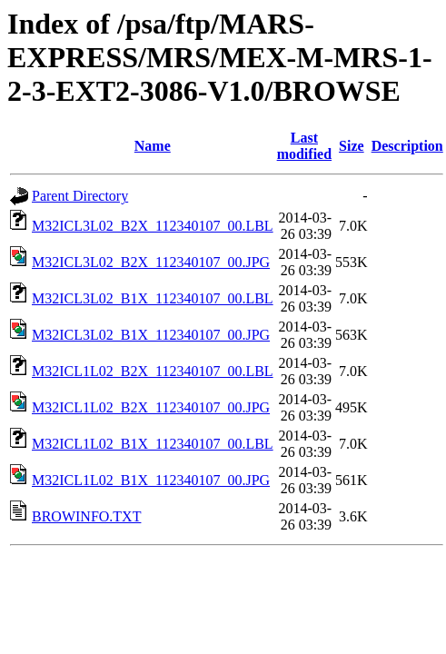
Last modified (304, 146)
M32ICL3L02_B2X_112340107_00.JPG (151, 262)
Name (152, 146)
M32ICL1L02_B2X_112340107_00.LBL (152, 371)
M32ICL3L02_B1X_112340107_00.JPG (151, 334)
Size (351, 146)
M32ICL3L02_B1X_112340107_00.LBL (152, 298)
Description (407, 146)
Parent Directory (80, 195)
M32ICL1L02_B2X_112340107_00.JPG (151, 407)
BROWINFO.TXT (86, 516)
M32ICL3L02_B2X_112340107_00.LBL (152, 225)
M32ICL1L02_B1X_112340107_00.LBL (152, 443)
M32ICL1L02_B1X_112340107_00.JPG (151, 480)
